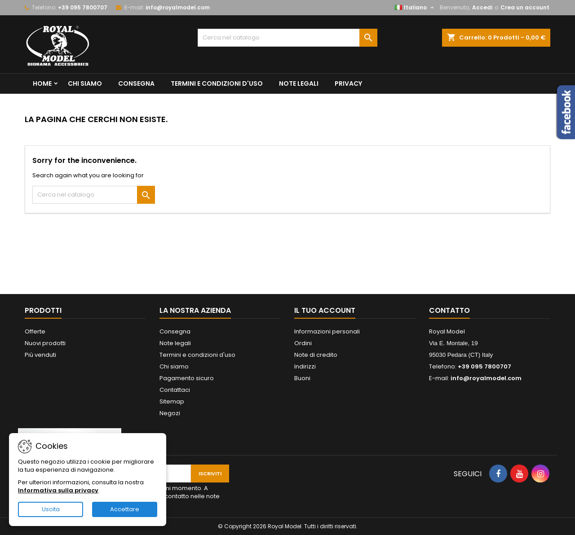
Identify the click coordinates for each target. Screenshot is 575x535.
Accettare (124, 509)
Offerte (35, 331)
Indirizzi (305, 366)
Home (42, 83)
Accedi (482, 7)
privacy (348, 83)
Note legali (298, 83)
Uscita (51, 509)
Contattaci (174, 390)
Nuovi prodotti (45, 343)
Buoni (302, 378)
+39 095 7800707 (82, 7)
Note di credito (315, 355)
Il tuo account (324, 310)
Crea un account (524, 7)
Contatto (449, 310)
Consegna (136, 83)
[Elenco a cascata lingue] (415, 7)
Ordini (303, 343)
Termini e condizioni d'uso (217, 83)
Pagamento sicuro (186, 378)
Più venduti (40, 355)
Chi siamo (85, 83)
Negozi (169, 413)
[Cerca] (287, 38)
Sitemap (171, 401)
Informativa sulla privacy (58, 490)
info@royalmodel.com (178, 7)
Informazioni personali (327, 331)
